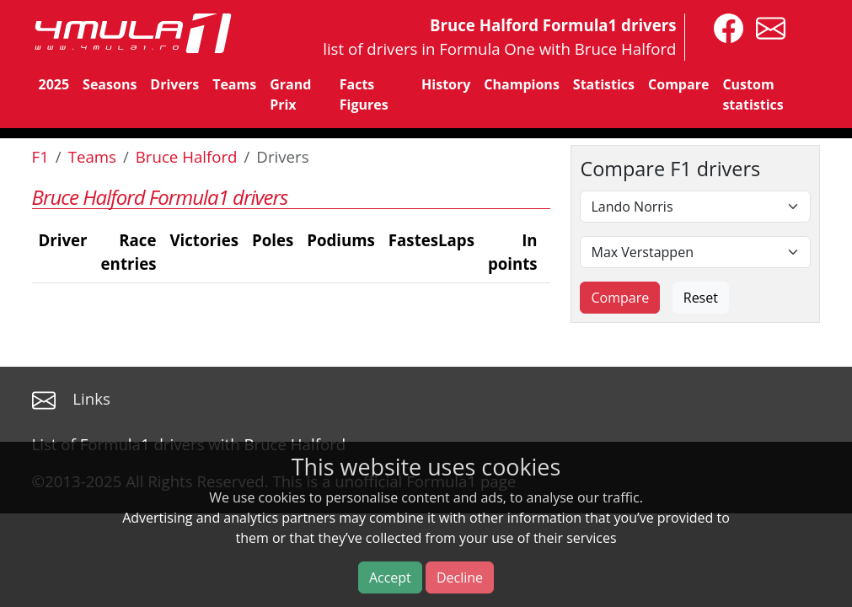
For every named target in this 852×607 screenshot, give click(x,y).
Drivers (174, 84)
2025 (54, 84)
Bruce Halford (187, 156)
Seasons (110, 84)
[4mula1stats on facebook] (724, 26)
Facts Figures (364, 94)
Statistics (604, 84)
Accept (390, 577)
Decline (460, 577)
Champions (521, 84)
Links (91, 398)
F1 (40, 156)
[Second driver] (695, 252)
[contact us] (766, 26)
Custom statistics (752, 94)
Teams (234, 84)
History (445, 84)
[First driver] (695, 207)
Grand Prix (290, 94)
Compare (678, 84)
